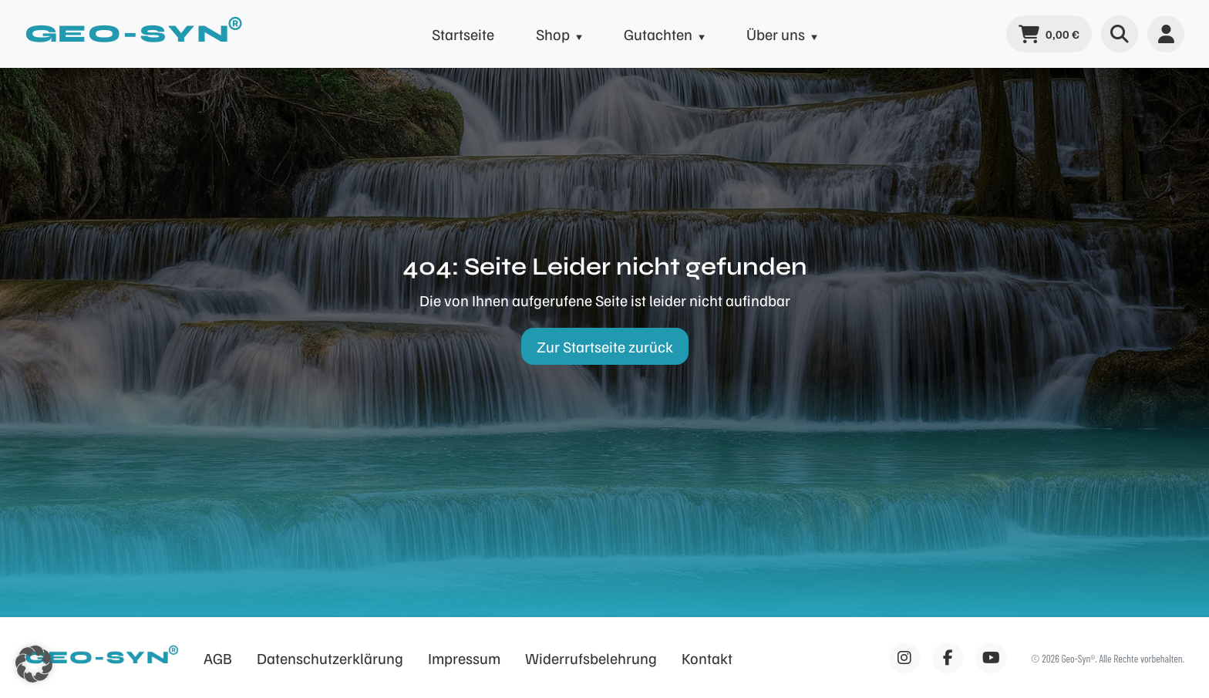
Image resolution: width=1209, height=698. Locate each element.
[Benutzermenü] (1165, 33)
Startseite (463, 34)
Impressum (464, 658)
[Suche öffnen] (1119, 33)
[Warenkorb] (1049, 33)
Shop (553, 34)
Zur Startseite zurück (605, 346)
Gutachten (658, 34)
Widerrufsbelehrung (591, 658)
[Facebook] (904, 657)
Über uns (775, 34)
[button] (34, 664)
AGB (218, 658)
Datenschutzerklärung (330, 658)
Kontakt (707, 658)
